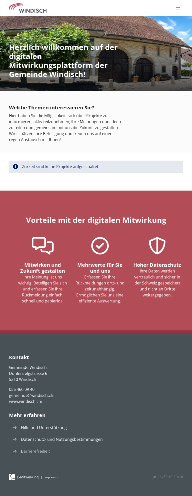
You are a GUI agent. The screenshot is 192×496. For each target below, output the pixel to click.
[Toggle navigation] (178, 7)
